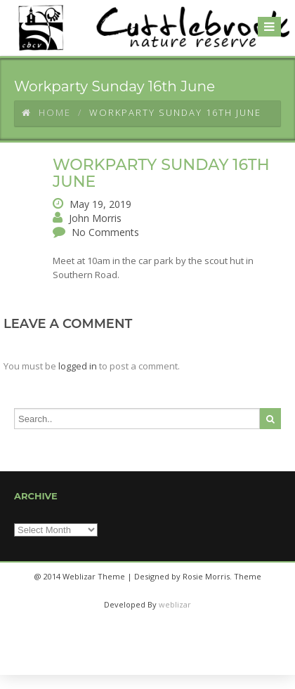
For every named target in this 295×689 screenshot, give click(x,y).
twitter (163, 661)
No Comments (105, 232)
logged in (77, 366)
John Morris (95, 218)
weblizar (175, 604)
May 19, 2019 (100, 204)
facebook (129, 661)
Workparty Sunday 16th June (161, 173)
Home (46, 112)
